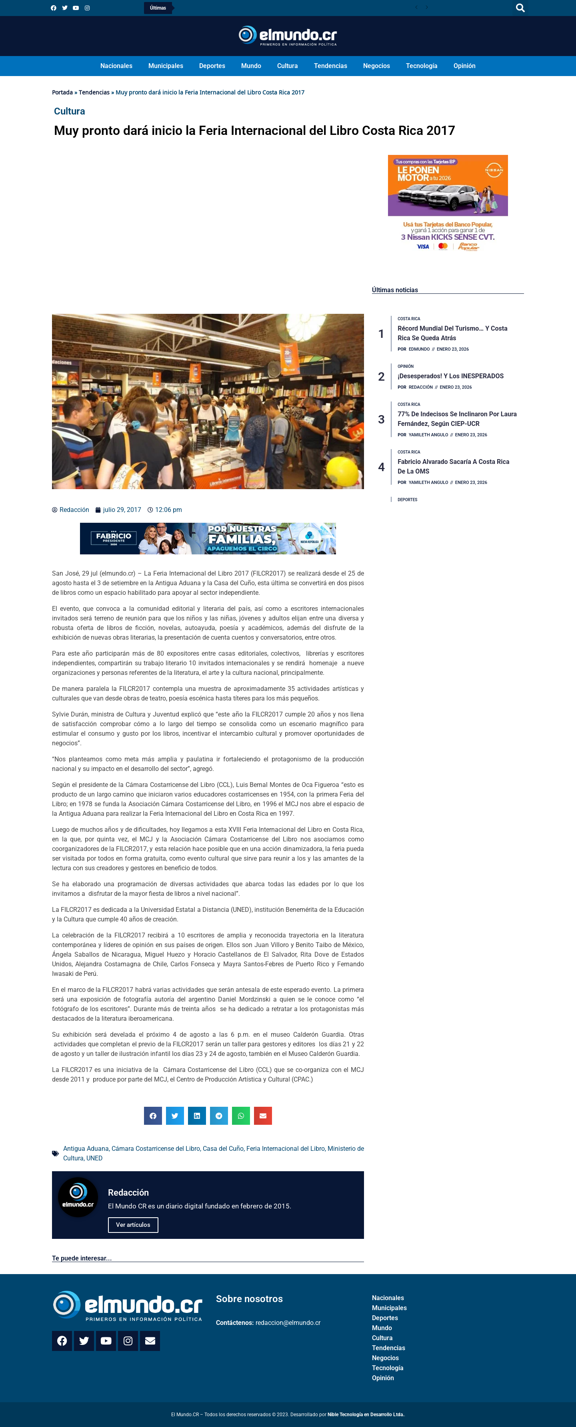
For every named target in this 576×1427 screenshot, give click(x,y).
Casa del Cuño (223, 1148)
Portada (62, 92)
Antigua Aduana (86, 1148)
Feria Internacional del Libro (285, 1148)
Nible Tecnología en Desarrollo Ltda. (366, 1414)
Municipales (165, 66)
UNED (94, 1158)
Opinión (465, 66)
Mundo (251, 66)
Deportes (212, 66)
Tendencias (330, 66)
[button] (520, 8)
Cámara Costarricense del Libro (156, 1148)
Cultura (287, 66)
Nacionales (116, 66)
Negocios (376, 66)
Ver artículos (133, 1224)
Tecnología (422, 66)
